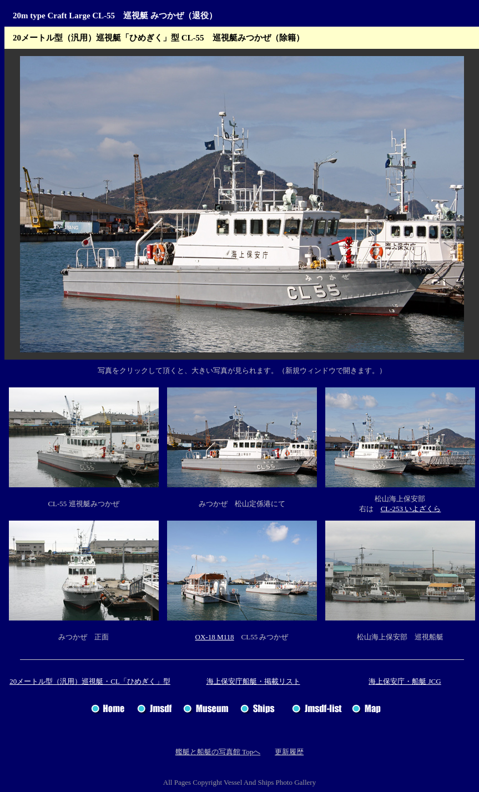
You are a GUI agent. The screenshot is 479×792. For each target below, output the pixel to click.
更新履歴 (289, 752)
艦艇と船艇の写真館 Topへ (217, 752)
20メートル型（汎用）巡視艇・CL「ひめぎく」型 (89, 681)
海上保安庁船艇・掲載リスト (253, 681)
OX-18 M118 (214, 637)
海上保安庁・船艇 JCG (405, 681)
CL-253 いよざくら (411, 509)
